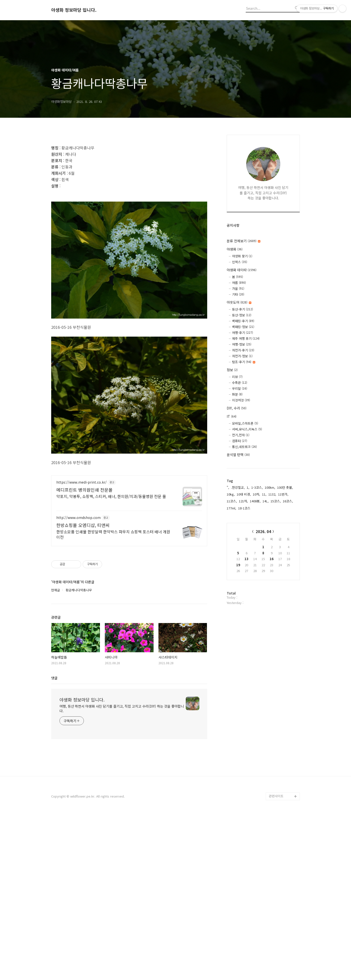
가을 (238, 288)
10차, (256, 494)
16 (271, 558)
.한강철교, (238, 487)
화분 (237, 394)
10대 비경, (244, 494)
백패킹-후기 (243, 321)
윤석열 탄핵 (238, 454)
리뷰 (237, 376)
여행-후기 (242, 332)
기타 (238, 294)
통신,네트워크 (244, 446)
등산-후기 (242, 309)
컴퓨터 (239, 441)
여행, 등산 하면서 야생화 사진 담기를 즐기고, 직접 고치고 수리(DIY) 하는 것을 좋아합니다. (121, 858)
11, (264, 494)
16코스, (288, 501)
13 (246, 558)
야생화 (235, 249)
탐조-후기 (243, 362)
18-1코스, (244, 508)
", (228, 487)
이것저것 (241, 400)
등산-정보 (241, 315)
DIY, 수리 (236, 408)
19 (238, 565)
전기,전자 (240, 435)
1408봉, (255, 501)
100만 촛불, (285, 487)
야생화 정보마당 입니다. (74, 10)
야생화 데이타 (241, 269)
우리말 (239, 388)
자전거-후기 (243, 350)
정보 (232, 369)
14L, (266, 501)
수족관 (239, 382)
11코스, (232, 501)
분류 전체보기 (243, 240)
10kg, (231, 494)
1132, (272, 494)
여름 (239, 282)
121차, (243, 501)
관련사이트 (276, 945)
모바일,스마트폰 (245, 423)
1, (248, 487)
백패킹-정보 (243, 326)
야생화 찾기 (242, 256)
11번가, (283, 494)
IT (231, 416)
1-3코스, (257, 487)
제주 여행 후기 (246, 338)
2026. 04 (263, 531)
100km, (270, 487)
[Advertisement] (129, 174)
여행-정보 (241, 344)
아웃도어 (239, 302)
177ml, (231, 508)
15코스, (276, 501)
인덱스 (239, 262)
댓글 (54, 827)
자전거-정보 (242, 356)
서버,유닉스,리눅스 (247, 429)
